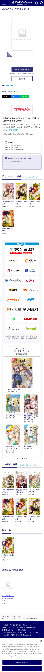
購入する (22, 79)
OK (22, 668)
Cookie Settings (22, 662)
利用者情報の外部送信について (21, 635)
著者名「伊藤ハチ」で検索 (28, 465)
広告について (27, 625)
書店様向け (20, 627)
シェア (17, 96)
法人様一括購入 (30, 627)
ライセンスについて (8, 627)
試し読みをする (22, 69)
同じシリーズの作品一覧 (29, 177)
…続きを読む (13, 130)
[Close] (41, 641)
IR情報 (12, 625)
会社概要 (5, 625)
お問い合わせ (6, 632)
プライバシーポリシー (19, 632)
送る (26, 96)
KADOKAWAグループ (9, 630)
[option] (8, 549)
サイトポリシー (33, 632)
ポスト (8, 96)
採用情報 (18, 625)
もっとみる (21, 458)
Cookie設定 (6, 635)
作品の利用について (24, 630)
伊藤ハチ (9, 86)
